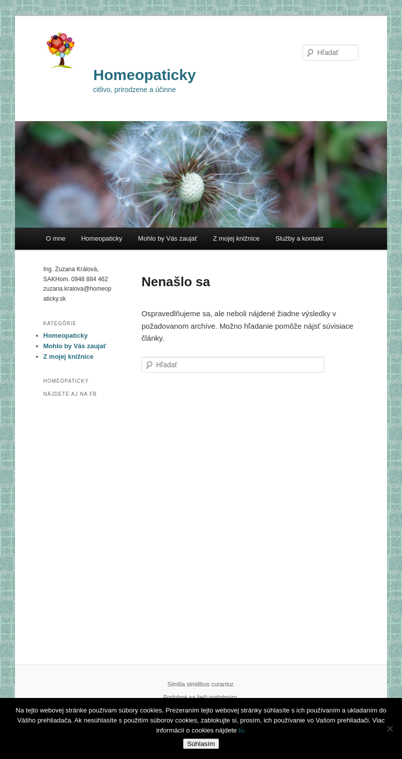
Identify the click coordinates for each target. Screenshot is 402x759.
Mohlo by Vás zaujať (167, 238)
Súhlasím (201, 743)
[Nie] (389, 728)
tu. (242, 730)
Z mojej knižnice (236, 238)
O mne (56, 238)
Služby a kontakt (299, 238)
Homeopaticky (145, 75)
